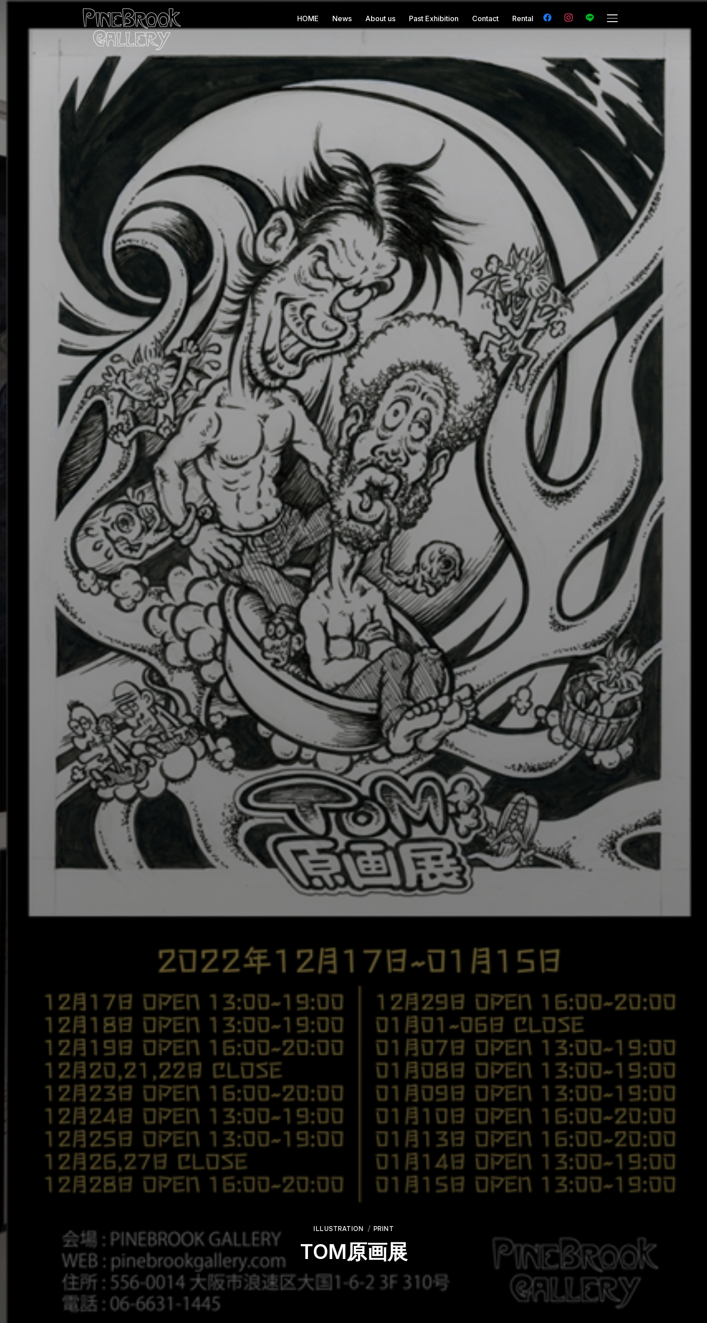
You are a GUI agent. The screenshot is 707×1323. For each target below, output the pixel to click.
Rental (522, 18)
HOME (308, 18)
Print (383, 1229)
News (342, 18)
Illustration (338, 1229)
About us (380, 18)
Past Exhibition (434, 18)
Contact (485, 18)
